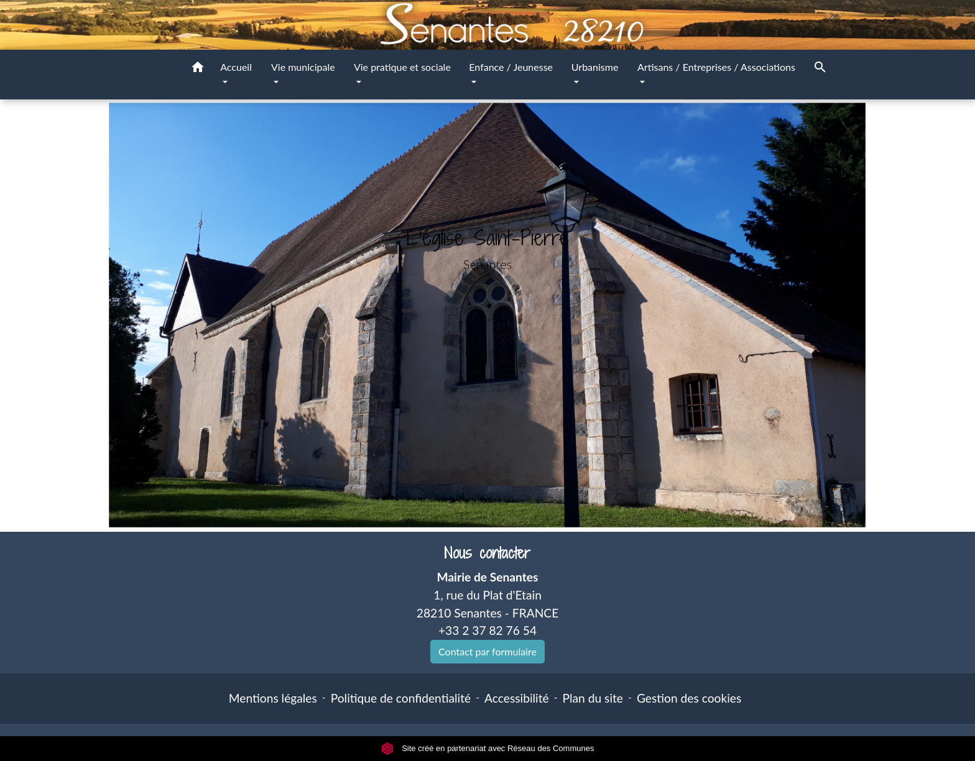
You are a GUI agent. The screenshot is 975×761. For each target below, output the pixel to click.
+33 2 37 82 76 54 (487, 630)
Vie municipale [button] (303, 67)
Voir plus (488, 306)
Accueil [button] (236, 67)
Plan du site (593, 698)
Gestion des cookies (689, 698)
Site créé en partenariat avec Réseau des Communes (487, 748)
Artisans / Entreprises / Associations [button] (716, 67)
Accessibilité (516, 698)
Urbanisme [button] (595, 67)
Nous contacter (487, 553)
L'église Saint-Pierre (488, 237)
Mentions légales (273, 698)
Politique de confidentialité (401, 698)
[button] (197, 69)
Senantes (487, 264)
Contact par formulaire (487, 651)
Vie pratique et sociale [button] (402, 67)
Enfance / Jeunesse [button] (511, 67)
